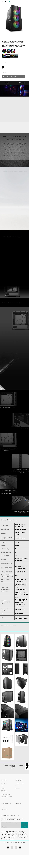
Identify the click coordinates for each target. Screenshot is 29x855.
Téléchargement (23, 765)
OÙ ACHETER (17, 788)
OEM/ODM (18, 803)
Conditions (20, 837)
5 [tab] (18, 31)
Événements (3, 807)
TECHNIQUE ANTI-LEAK (5, 794)
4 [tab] (15, 31)
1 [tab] (9, 31)
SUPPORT (4, 780)
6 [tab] (20, 31)
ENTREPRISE (19, 780)
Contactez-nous (18, 786)
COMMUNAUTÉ (6, 803)
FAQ (2, 786)
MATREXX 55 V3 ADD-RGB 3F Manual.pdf (13, 766)
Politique (3, 838)
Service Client (4, 783)
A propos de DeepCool (19, 783)
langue (24, 827)
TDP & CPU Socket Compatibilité (5, 791)
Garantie (3, 788)
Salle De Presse (4, 809)
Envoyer (24, 823)
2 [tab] (11, 31)
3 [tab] (13, 31)
